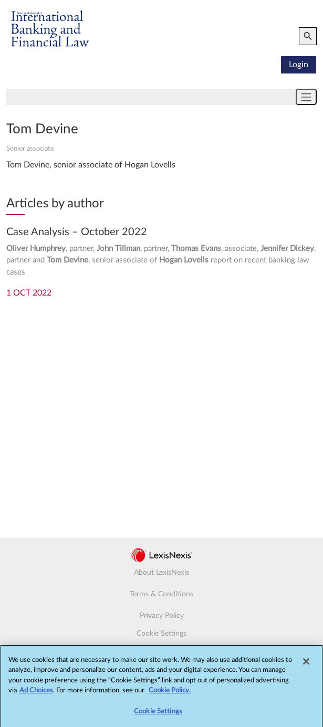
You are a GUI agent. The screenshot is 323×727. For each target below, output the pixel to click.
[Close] (306, 664)
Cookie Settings (161, 633)
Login (298, 64)
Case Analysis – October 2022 (76, 232)
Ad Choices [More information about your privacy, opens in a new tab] (36, 694)
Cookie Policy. (170, 694)
